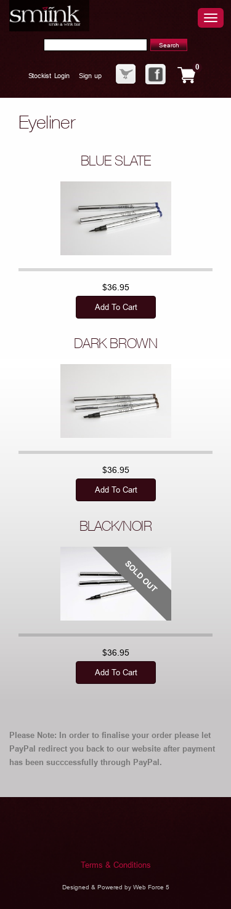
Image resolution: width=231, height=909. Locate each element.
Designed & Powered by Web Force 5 (115, 887)
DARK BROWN (116, 345)
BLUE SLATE (116, 162)
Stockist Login (49, 75)
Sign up (90, 75)
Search (169, 45)
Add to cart (115, 307)
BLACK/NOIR (115, 527)
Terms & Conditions (116, 865)
